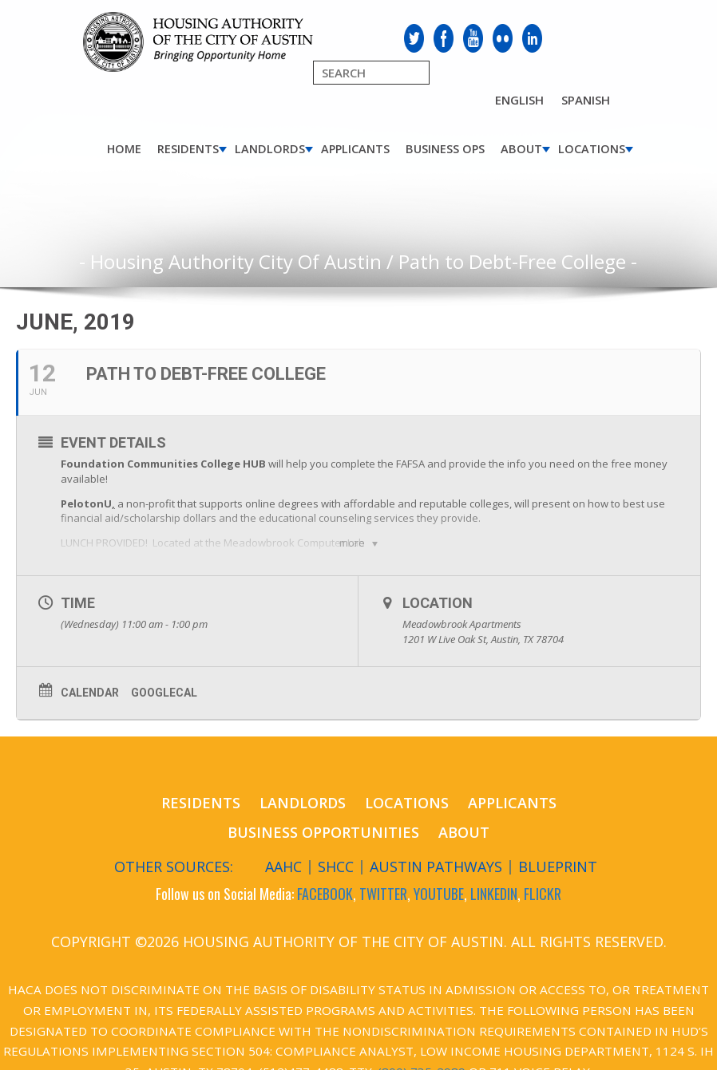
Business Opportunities (323, 832)
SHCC (336, 866)
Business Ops (445, 148)
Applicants (355, 148)
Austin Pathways (436, 866)
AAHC (283, 866)
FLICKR (542, 893)
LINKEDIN (493, 893)
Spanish (585, 100)
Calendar (90, 692)
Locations (591, 148)
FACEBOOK (325, 893)
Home (124, 148)
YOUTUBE (439, 893)
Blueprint (557, 866)
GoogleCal (164, 692)
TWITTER (383, 893)
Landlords (270, 148)
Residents (188, 148)
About (521, 148)
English (519, 100)
